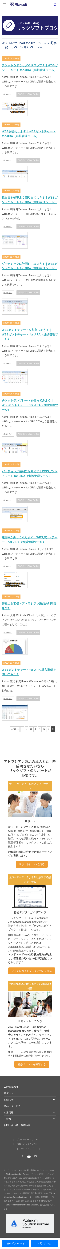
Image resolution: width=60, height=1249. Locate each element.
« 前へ (14, 729)
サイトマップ (27, 1148)
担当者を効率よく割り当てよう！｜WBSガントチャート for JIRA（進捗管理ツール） (29, 200)
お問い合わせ (44, 1243)
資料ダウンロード (16, 1243)
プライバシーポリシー (27, 1139)
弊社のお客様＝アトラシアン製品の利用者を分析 (29, 606)
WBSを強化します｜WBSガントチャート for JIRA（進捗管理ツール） (29, 134)
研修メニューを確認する (32, 1064)
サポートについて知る (31, 864)
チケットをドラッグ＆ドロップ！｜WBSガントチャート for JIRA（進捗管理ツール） (29, 68)
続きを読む (8, 94)
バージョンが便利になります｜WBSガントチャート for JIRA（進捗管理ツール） (29, 474)
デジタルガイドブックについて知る (31, 971)
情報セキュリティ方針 (27, 1144)
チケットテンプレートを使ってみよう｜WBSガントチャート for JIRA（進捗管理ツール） (30, 405)
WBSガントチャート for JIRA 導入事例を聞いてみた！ (29, 672)
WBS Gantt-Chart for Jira (28, 94)
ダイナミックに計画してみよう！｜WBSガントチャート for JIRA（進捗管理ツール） (29, 266)
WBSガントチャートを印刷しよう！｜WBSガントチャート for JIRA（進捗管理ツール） (30, 334)
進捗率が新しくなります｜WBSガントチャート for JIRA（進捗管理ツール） (29, 540)
